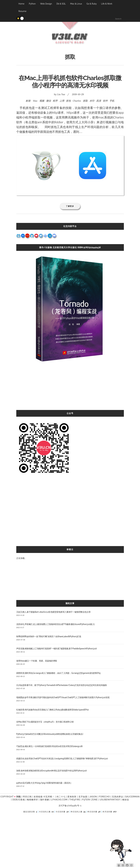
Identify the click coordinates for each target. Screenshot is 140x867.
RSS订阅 (27, 796)
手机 (112, 100)
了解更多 (70, 206)
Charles (77, 100)
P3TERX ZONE (90, 799)
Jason (93, 796)
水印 (91, 100)
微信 (48, 100)
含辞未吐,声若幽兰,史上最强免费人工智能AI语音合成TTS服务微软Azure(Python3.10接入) (55, 624)
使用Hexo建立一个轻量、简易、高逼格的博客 (36, 661)
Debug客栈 (18, 799)
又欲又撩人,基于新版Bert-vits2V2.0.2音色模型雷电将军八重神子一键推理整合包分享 (53, 612)
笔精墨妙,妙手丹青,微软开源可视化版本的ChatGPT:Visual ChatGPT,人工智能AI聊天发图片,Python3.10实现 (63, 697)
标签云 (70, 549)
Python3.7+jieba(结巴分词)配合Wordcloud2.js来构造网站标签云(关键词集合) (49, 734)
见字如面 (82, 796)
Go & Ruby (92, 4)
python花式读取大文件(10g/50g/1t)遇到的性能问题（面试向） (44, 783)
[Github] (127, 865)
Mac (35, 100)
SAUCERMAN (132, 796)
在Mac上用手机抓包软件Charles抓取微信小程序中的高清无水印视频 (70, 81)
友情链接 (38, 796)
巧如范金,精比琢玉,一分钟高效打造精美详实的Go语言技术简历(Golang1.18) (49, 746)
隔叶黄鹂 (44, 799)
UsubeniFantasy (110, 799)
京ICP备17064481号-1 (70, 805)
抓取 (85, 100)
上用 (61, 100)
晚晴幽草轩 (32, 799)
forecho (104, 796)
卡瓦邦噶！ (48, 796)
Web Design (46, 4)
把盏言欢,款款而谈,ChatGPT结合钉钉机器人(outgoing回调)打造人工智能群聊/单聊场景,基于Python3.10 (62, 758)
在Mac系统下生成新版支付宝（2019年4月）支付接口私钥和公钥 (45, 722)
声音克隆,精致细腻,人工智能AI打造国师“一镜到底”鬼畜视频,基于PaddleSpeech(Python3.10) (56, 648)
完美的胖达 (117, 796)
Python (32, 4)
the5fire (74, 799)
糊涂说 (125, 799)
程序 (55, 100)
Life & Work (106, 4)
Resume (22, 11)
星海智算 (71, 796)
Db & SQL (61, 4)
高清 (98, 100)
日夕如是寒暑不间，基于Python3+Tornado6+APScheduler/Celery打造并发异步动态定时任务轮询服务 (61, 685)
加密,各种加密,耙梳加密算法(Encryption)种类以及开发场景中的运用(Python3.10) (51, 770)
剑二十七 (60, 796)
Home (22, 4)
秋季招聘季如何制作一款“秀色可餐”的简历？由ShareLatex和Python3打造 (48, 636)
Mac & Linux (76, 4)
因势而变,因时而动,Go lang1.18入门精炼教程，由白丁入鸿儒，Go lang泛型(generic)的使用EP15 (58, 673)
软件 (105, 100)
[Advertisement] (70, 389)
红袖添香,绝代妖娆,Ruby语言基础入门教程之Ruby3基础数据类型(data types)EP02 (52, 709)
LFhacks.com (59, 799)
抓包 (68, 100)
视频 (41, 100)
